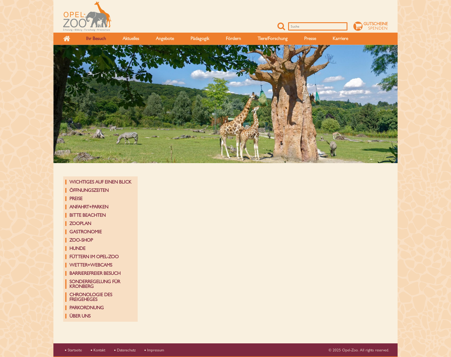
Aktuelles (131, 38)
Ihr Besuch (96, 38)
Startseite (73, 350)
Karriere (340, 38)
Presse (310, 38)
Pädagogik (199, 38)
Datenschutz (125, 350)
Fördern (233, 38)
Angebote (165, 38)
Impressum (154, 350)
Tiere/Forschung (273, 38)
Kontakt (98, 350)
